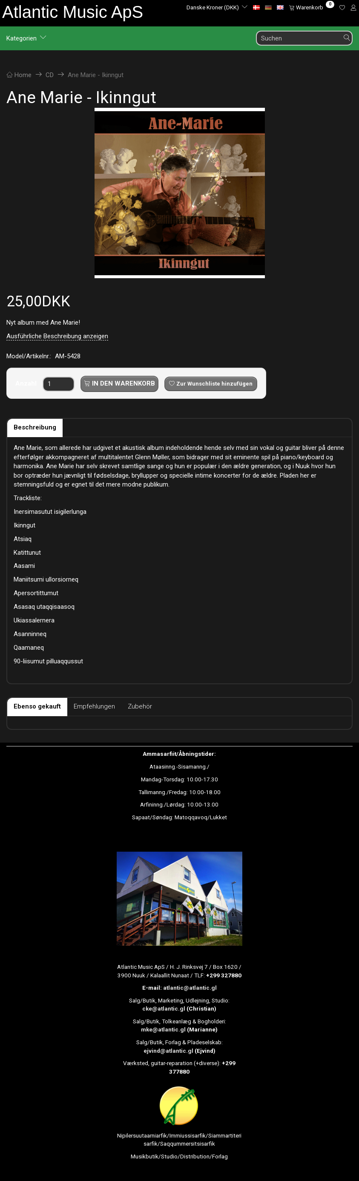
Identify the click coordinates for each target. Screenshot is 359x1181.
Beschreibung (35, 427)
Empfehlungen (94, 706)
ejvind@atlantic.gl (168, 1050)
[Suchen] (347, 38)
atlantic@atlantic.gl (190, 987)
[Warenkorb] (311, 7)
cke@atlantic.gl (163, 1008)
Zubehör (140, 706)
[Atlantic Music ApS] (72, 12)
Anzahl (26, 383)
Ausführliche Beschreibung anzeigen (57, 336)
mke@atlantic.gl (163, 1029)
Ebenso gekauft (37, 706)
